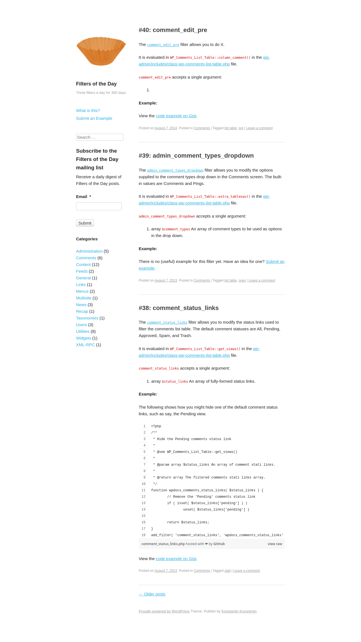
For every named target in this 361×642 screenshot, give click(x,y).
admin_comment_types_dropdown (175, 170)
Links (81, 284)
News (81, 304)
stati (228, 571)
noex (242, 280)
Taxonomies (87, 318)
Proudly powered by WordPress (164, 611)
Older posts (152, 594)
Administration (89, 251)
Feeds (82, 271)
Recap (82, 311)
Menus (82, 291)
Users (81, 324)
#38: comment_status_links (179, 307)
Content (83, 264)
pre (241, 128)
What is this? (88, 110)
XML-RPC (85, 344)
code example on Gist (176, 115)
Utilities (82, 331)
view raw (275, 543)
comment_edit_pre (163, 45)
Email (83, 196)
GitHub (219, 543)
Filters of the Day (96, 84)
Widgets (83, 338)
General (83, 277)
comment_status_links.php (164, 543)
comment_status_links (167, 322)
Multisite (83, 298)
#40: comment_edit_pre (173, 29)
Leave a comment (259, 128)
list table (231, 128)
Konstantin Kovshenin (239, 611)
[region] (212, 481)
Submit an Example (94, 118)
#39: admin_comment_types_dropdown (196, 155)
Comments (202, 128)
